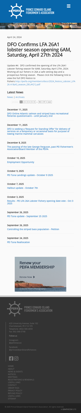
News (10, 97)
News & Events (15, 371)
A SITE (68, 409)
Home (11, 366)
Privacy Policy (15, 390)
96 (40, 102)
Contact (12, 385)
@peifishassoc (15, 342)
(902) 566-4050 (26, 329)
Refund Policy (15, 393)
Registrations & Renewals (21, 379)
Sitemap (12, 398)
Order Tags (13, 388)
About (11, 369)
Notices (12, 374)
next (49, 102)
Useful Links (14, 382)
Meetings (12, 377)
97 (44, 102)
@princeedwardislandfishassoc (22, 349)
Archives (20, 97)
